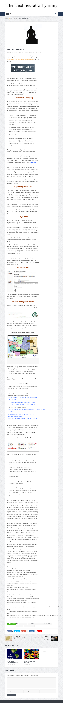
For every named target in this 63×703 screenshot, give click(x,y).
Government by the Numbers (29, 661)
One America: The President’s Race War (12, 661)
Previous (16, 636)
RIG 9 (26, 626)
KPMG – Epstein (45, 650)
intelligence (39, 623)
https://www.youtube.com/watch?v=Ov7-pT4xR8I (25, 402)
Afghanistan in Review (19, 638)
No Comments (39, 52)
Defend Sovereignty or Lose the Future (42, 638)
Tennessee (31, 626)
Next (47, 636)
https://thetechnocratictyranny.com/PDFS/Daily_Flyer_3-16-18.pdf (22, 418)
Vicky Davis (14, 52)
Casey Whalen (32, 623)
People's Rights (47, 623)
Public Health (20, 626)
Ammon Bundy (23, 623)
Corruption (32, 52)
